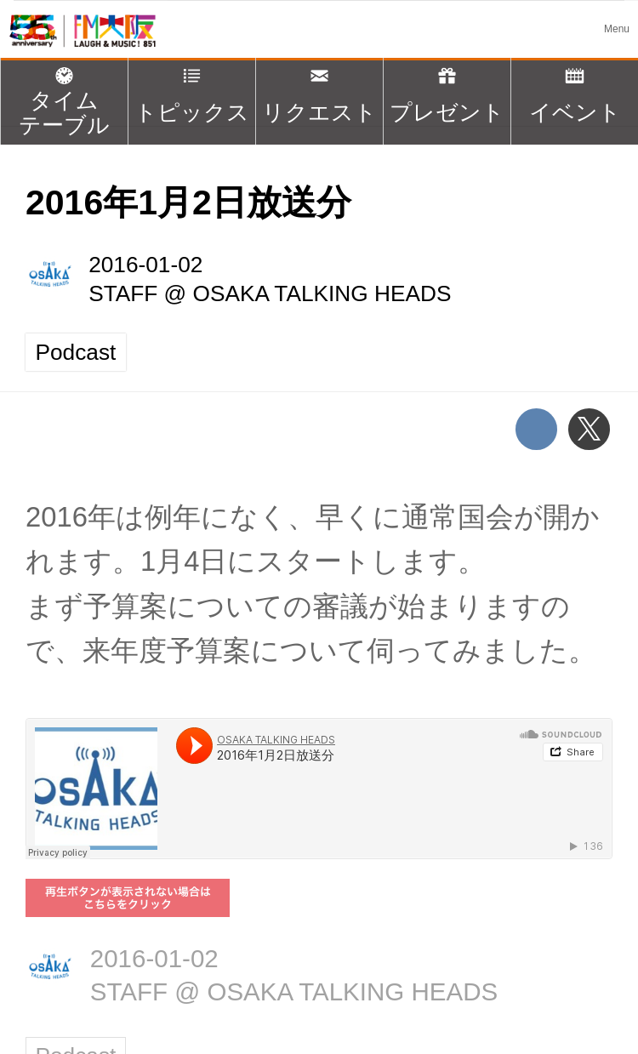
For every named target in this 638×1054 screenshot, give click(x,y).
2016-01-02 (145, 264)
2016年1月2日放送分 (188, 202)
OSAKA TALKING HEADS (322, 293)
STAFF (122, 293)
